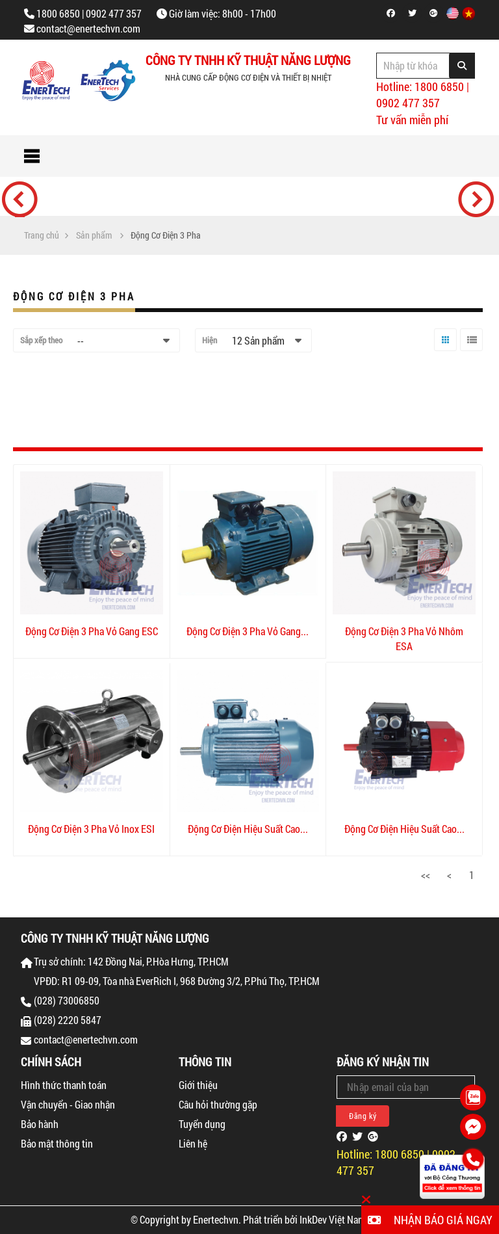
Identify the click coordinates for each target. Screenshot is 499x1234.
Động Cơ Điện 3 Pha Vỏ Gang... (247, 631)
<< (425, 875)
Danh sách (470, 350)
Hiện (209, 340)
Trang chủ (41, 235)
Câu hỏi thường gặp (218, 1104)
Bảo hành (39, 1124)
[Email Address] (406, 1087)
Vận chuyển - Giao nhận (68, 1104)
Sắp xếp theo (41, 340)
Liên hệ (193, 1143)
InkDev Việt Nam (333, 1219)
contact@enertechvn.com (88, 28)
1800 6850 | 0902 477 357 (89, 13)
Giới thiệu (198, 1085)
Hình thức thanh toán (64, 1085)
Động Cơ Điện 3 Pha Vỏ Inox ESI (91, 828)
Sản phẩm (94, 235)
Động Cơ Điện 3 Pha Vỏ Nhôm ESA (404, 638)
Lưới (442, 350)
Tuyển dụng (202, 1124)
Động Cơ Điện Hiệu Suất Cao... (248, 828)
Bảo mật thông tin (57, 1143)
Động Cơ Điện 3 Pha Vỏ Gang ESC (91, 631)
